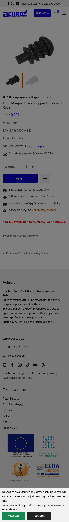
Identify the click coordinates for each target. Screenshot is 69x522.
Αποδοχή (13, 516)
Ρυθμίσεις (39, 516)
